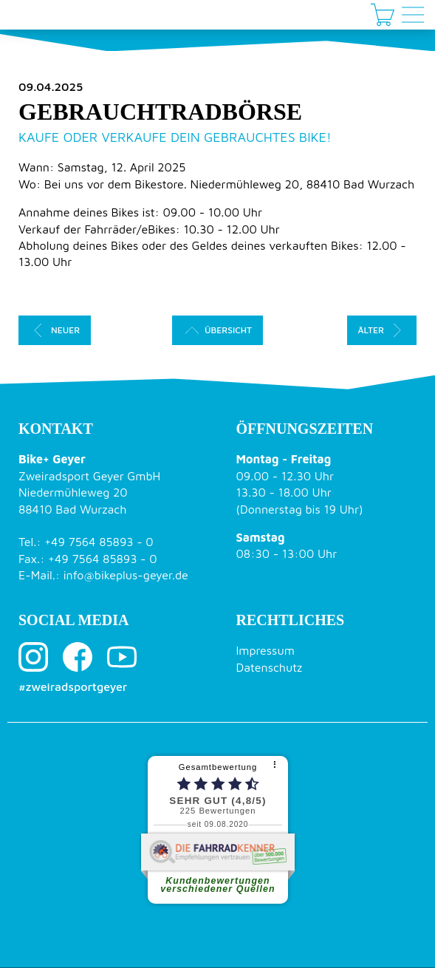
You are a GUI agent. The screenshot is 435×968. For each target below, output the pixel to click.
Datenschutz (269, 667)
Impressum (265, 650)
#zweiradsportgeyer (72, 686)
